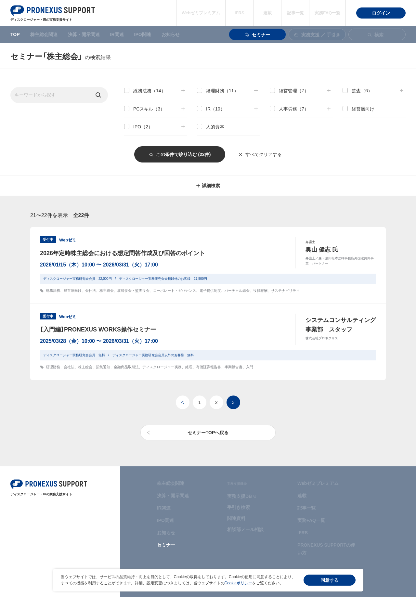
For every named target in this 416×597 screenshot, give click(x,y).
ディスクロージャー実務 (162, 367)
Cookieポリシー (238, 583)
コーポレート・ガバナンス (174, 290)
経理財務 (53, 367)
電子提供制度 (210, 290)
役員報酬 (260, 290)
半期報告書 (233, 367)
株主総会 (106, 290)
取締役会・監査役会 (133, 290)
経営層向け (73, 290)
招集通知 (103, 367)
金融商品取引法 (126, 367)
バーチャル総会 (237, 290)
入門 (249, 367)
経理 (188, 367)
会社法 (90, 290)
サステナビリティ (285, 290)
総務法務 (53, 290)
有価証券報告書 (208, 367)
